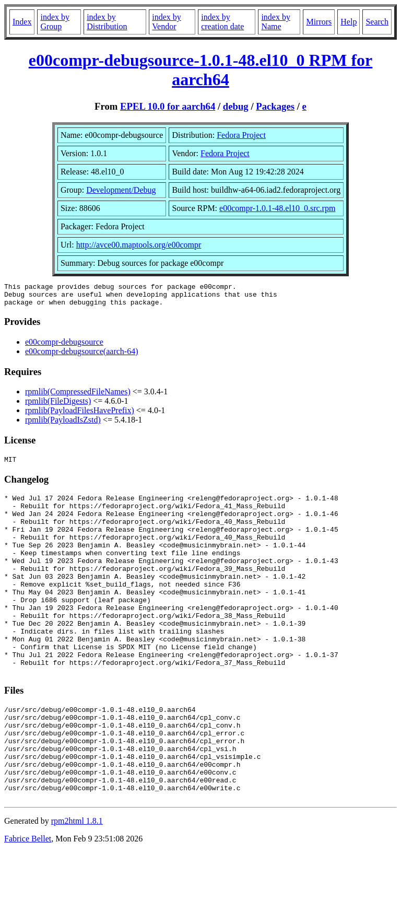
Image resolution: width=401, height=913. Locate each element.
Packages (275, 106)
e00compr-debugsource (64, 346)
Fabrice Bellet (27, 899)
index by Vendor (166, 22)
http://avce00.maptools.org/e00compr (139, 244)
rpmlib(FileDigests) (58, 405)
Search (376, 21)
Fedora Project (241, 135)
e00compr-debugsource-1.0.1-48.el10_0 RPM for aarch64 (201, 70)
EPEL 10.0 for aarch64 (167, 106)
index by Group (54, 22)
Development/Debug (121, 189)
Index (22, 21)
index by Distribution (107, 22)
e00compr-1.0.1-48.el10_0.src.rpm (277, 208)
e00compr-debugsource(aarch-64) (81, 356)
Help (348, 21)
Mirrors (319, 21)
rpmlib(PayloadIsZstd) (63, 424)
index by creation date (222, 22)
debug (236, 106)
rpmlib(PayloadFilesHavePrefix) (79, 415)
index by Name (275, 22)
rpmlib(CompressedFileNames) (78, 396)
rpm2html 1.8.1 (77, 881)
